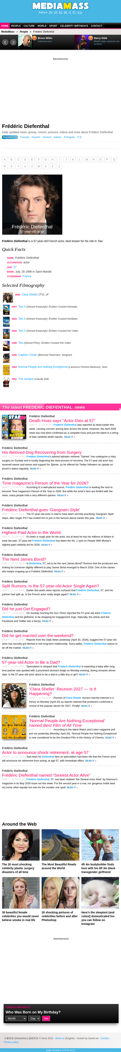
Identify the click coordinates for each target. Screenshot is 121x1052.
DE (65, 12)
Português (69, 137)
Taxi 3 (22, 318)
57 (15, 267)
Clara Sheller (30, 294)
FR (55, 12)
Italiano (58, 137)
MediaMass (7, 31)
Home (4, 26)
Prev (5, 42)
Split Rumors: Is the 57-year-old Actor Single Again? (50, 586)
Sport (53, 26)
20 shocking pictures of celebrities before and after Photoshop (60, 916)
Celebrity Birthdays (74, 26)
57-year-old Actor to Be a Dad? (31, 662)
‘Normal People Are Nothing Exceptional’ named (67, 723)
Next (13, 42)
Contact (97, 26)
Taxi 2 (22, 330)
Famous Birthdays (18, 1007)
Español (36, 137)
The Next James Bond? (24, 559)
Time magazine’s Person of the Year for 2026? (45, 483)
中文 (79, 12)
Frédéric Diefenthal (25, 126)
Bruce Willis (45, 38)
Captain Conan (27, 354)
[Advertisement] (60, 89)
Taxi (20, 342)
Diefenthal (35, 563)
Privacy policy (11, 1042)
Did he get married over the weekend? (38, 635)
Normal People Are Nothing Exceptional (43, 366)
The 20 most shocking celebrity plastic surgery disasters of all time (18, 868)
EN (50, 12)
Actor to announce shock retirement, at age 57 (45, 752)
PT (74, 12)
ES (60, 12)
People (16, 26)
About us (60, 1038)
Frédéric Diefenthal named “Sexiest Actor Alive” (46, 775)
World (41, 26)
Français (24, 137)
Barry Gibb (100, 38)
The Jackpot (25, 378)
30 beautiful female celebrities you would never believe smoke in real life (20, 916)
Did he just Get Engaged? (26, 608)
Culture (29, 26)
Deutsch (47, 137)
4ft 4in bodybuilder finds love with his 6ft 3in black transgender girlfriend (98, 868)
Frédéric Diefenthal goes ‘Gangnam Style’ (41, 509)
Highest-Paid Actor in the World (31, 532)
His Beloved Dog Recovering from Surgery (42, 452)
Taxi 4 (22, 306)
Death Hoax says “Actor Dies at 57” (62, 420)
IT (70, 12)
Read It (68, 437)
